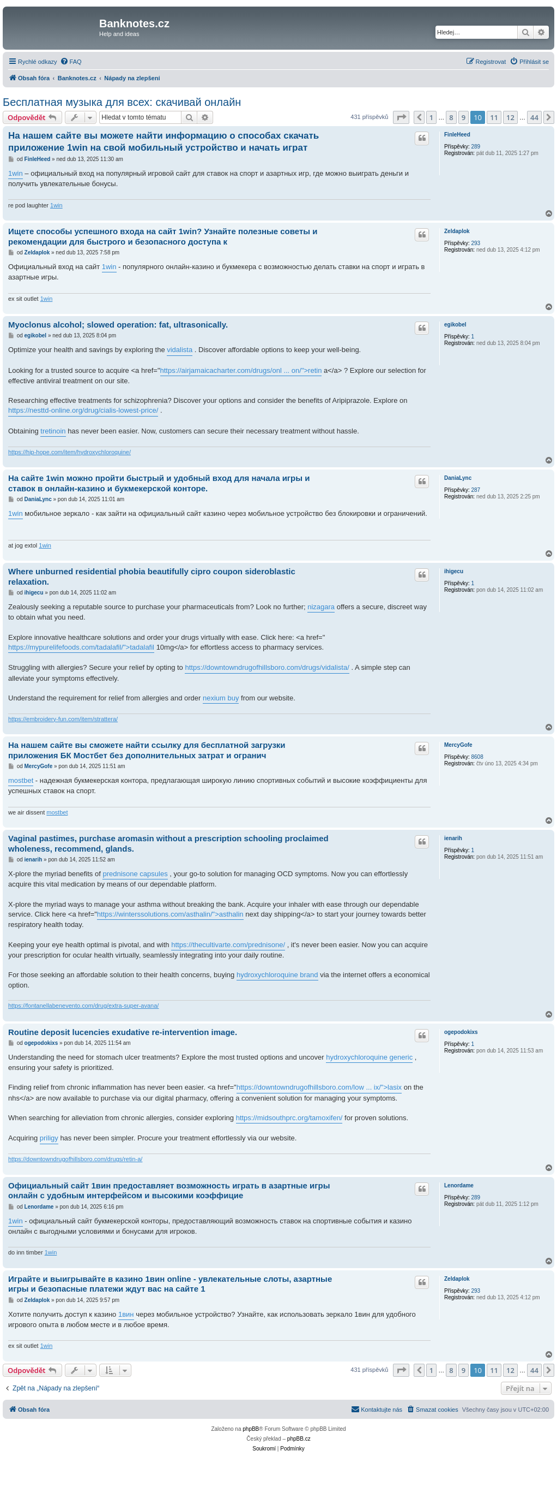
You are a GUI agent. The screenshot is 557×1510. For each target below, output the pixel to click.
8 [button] (451, 117)
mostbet (20, 780)
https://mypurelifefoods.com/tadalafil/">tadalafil (81, 647)
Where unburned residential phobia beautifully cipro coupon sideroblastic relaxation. (151, 576)
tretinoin (52, 431)
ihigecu (453, 571)
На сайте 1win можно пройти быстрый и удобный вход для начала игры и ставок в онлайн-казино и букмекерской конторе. (159, 483)
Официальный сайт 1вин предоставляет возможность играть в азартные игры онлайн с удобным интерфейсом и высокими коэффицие (169, 1190)
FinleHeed (457, 135)
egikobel (455, 325)
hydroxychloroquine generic (369, 1057)
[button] (401, 117)
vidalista (179, 350)
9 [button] (463, 117)
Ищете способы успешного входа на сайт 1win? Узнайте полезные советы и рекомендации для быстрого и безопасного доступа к (163, 236)
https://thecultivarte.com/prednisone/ (228, 945)
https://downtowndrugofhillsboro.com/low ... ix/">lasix (319, 1087)
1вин (126, 1314)
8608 (477, 757)
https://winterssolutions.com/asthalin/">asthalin (170, 914)
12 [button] (510, 117)
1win (15, 173)
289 (475, 147)
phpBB (251, 1429)
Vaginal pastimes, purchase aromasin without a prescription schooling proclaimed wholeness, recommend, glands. (168, 843)
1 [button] (431, 117)
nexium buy (221, 698)
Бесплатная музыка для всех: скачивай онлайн (122, 102)
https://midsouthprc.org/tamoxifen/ (289, 1118)
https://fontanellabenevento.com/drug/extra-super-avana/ (83, 1005)
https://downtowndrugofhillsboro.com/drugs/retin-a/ (75, 1159)
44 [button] (534, 117)
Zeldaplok (457, 231)
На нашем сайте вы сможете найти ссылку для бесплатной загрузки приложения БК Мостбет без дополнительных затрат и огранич (147, 750)
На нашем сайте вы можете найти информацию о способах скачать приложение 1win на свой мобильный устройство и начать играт (163, 141)
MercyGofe (458, 745)
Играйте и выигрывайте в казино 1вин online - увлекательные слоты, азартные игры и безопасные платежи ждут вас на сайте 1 (170, 1284)
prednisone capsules (134, 874)
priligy (49, 1138)
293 (475, 243)
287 (475, 490)
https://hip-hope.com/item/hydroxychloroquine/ (69, 452)
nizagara (321, 607)
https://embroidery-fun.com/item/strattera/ (63, 719)
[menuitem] (71, 61)
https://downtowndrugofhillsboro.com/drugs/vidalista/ (267, 667)
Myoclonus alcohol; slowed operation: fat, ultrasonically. (118, 324)
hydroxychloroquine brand (277, 975)
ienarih (453, 838)
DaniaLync (457, 478)
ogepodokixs (461, 1032)
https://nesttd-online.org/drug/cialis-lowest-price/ (83, 410)
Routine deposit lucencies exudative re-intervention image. (122, 1032)
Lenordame (459, 1185)
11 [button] (494, 117)
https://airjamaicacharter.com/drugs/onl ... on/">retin (241, 370)
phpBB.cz (299, 1439)
